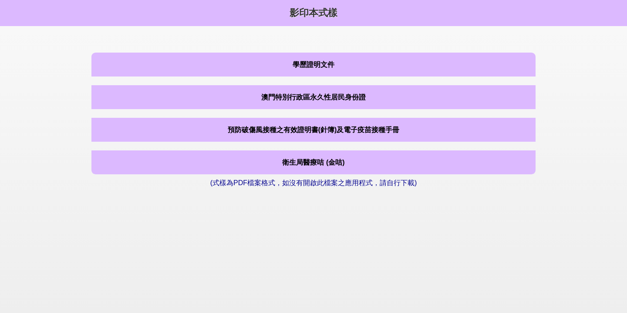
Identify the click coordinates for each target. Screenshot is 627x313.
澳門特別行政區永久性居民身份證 (313, 97)
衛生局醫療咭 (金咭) (313, 162)
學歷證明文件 (313, 64)
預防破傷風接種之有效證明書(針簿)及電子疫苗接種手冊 (314, 129)
